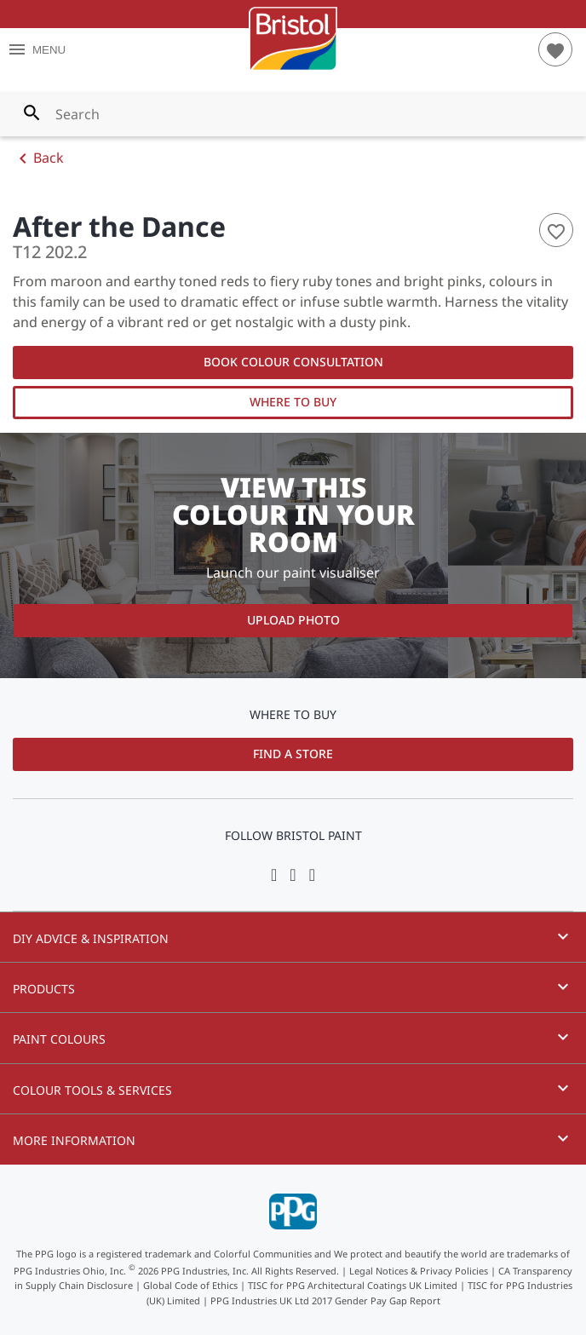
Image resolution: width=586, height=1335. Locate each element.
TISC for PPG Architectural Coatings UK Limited (352, 1285)
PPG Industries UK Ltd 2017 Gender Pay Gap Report (325, 1300)
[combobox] (293, 114)
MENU (36, 50)
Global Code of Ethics (190, 1285)
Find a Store (293, 753)
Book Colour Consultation (293, 362)
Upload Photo (293, 620)
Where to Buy (293, 402)
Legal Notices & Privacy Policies (418, 1269)
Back (38, 158)
